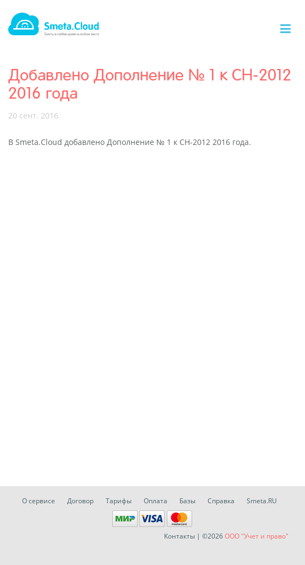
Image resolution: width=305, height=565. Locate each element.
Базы (187, 500)
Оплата (155, 500)
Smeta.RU (262, 500)
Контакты (179, 536)
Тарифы (119, 500)
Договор (80, 500)
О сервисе (38, 500)
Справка (221, 500)
